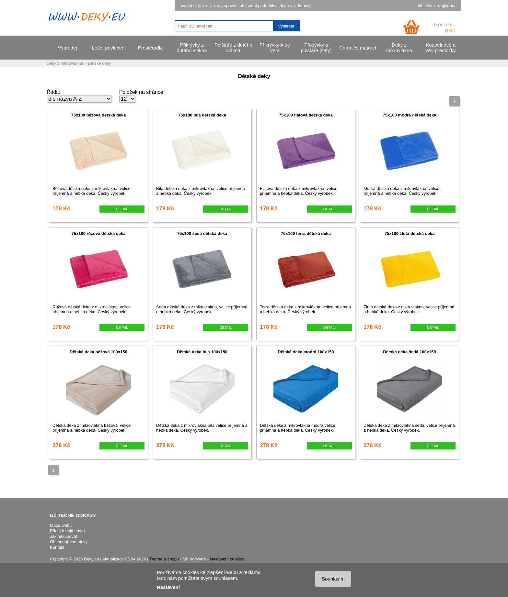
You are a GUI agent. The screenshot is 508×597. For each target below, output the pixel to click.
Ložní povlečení (109, 47)
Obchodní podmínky (68, 541)
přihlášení (426, 5)
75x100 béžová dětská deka (98, 115)
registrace (447, 5)
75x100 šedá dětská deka (202, 233)
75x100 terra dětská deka (306, 233)
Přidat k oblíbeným (67, 530)
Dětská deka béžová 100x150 (98, 351)
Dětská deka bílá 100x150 (202, 351)
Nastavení (168, 587)
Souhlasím (333, 578)
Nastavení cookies (227, 559)
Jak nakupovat (63, 536)
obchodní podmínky (258, 5)
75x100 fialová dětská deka (306, 115)
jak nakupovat (223, 5)
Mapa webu (61, 525)
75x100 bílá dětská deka (202, 115)
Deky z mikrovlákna (399, 47)
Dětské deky (99, 63)
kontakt (305, 5)
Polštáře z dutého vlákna (233, 47)
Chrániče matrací (357, 47)
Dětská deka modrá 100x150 (306, 351)
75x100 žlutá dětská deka (410, 233)
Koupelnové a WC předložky (440, 47)
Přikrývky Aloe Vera (275, 47)
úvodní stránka (193, 5)
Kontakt (57, 547)
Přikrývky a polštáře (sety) (316, 47)
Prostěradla (150, 47)
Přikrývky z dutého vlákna (192, 47)
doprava (287, 5)
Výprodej (67, 47)
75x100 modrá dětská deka (409, 115)
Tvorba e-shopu (164, 559)
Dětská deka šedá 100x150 (409, 351)
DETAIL (122, 209)
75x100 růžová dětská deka (99, 233)
